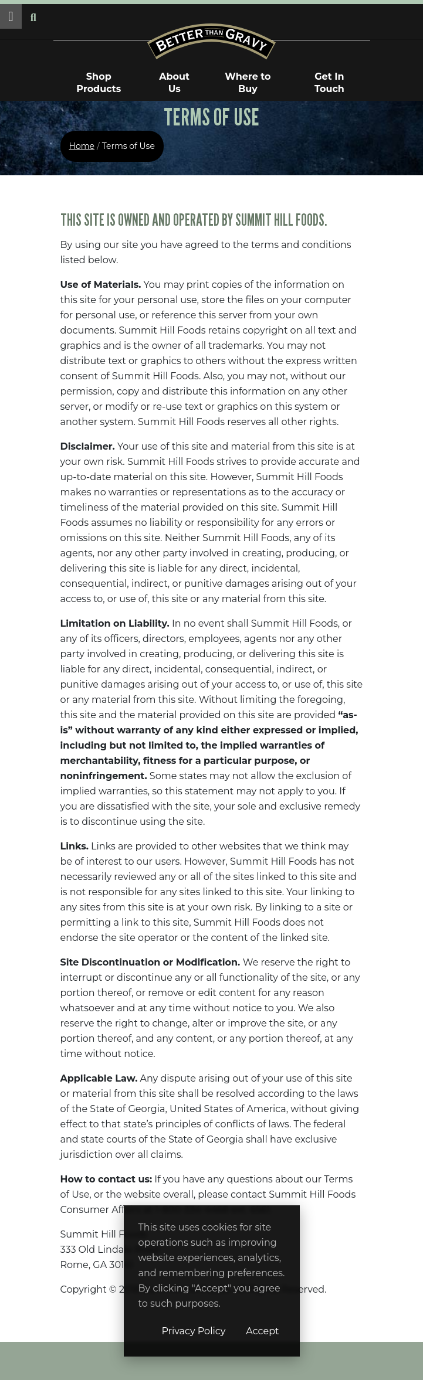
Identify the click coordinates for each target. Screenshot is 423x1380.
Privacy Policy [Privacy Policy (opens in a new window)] (194, 1331)
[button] (11, 16)
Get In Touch (329, 82)
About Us (174, 82)
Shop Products (98, 82)
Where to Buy (247, 82)
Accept (262, 1331)
